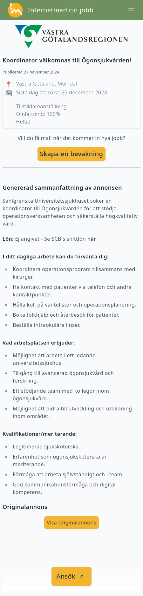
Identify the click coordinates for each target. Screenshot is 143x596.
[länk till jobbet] (71, 576)
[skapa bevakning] (71, 154)
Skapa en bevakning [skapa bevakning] (71, 153)
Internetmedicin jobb (60, 10)
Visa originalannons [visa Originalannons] (71, 522)
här (91, 238)
